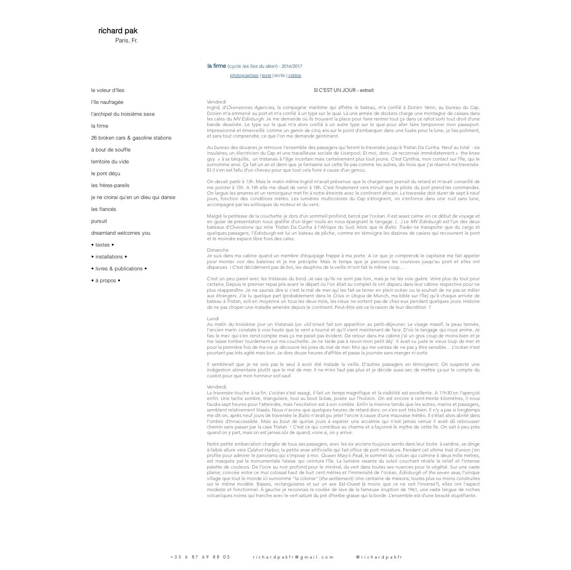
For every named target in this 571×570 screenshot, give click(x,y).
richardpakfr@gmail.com (294, 557)
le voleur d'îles (108, 90)
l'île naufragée (107, 102)
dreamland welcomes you (120, 233)
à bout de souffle (110, 149)
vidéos (294, 75)
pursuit (99, 221)
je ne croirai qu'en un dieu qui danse (133, 197)
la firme (99, 125)
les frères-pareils (110, 185)
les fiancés (103, 209)
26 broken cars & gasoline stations (131, 137)
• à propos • (106, 280)
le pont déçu (105, 173)
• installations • (109, 256)
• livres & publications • (119, 268)
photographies (244, 75)
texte (266, 75)
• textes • (102, 244)
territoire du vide (110, 161)
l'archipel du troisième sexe (123, 114)
